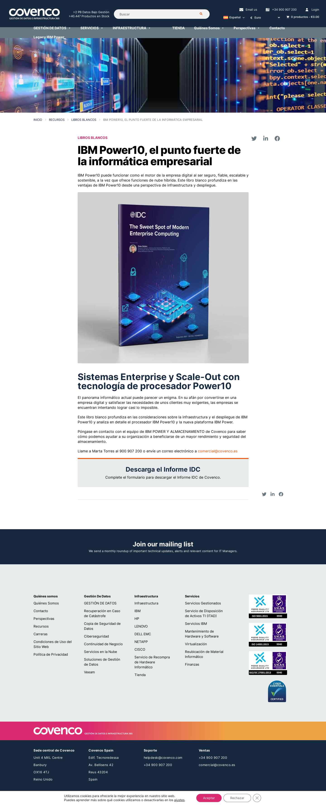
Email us (251, 9)
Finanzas (192, 664)
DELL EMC (142, 634)
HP (136, 618)
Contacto (277, 28)
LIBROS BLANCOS (83, 119)
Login (315, 9)
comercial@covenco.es (217, 451)
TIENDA (178, 28)
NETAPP (141, 642)
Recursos (57, 119)
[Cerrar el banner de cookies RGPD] (257, 798)
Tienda (140, 675)
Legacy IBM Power (49, 37)
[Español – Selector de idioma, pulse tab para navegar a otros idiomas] (232, 17)
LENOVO (141, 626)
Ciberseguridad (96, 636)
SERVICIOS (91, 28)
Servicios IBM (196, 623)
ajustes (179, 800)
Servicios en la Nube (100, 652)
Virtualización (196, 644)
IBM (137, 611)
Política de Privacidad (51, 654)
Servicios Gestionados (203, 603)
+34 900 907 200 (284, 9)
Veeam (89, 672)
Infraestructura (146, 603)
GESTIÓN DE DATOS (52, 28)
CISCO (139, 649)
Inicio (38, 119)
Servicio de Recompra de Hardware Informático (152, 662)
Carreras (41, 634)
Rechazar (237, 798)
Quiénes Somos (209, 28)
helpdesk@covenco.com (163, 757)
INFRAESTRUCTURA (132, 28)
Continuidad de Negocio (103, 644)
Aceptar (209, 798)
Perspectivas (247, 28)
